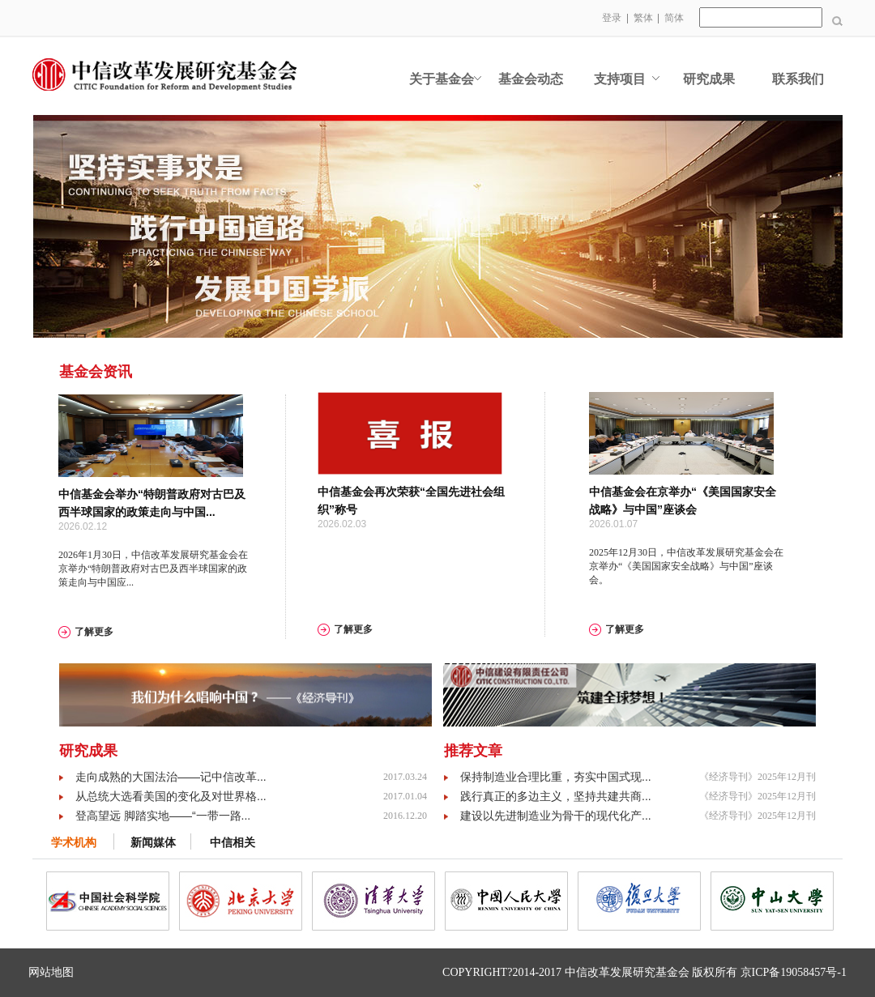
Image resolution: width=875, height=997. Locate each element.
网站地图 (51, 972)
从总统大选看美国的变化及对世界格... (171, 796)
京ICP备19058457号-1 (794, 972)
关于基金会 (441, 79)
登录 (611, 17)
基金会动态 (530, 79)
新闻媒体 (153, 843)
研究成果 (709, 79)
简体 (674, 17)
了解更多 (94, 631)
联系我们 (798, 79)
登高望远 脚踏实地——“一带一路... (162, 815)
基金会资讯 (95, 372)
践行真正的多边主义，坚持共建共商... (555, 796)
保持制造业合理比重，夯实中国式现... (555, 776)
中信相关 (232, 843)
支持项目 (620, 79)
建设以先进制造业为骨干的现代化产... (555, 815)
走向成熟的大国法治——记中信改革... (171, 776)
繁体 (643, 17)
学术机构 (73, 843)
